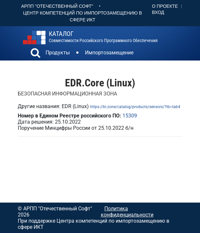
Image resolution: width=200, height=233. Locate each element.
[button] (35, 54)
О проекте (165, 6)
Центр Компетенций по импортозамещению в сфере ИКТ (82, 16)
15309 (129, 116)
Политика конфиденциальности (127, 211)
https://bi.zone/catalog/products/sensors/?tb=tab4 (135, 107)
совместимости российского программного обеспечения (103, 36)
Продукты (58, 53)
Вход (158, 12)
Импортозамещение (109, 53)
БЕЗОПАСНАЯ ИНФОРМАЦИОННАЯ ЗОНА (67, 94)
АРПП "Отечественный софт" (57, 6)
